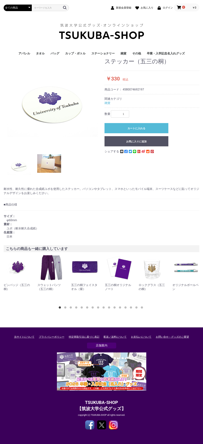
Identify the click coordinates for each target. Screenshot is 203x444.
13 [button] (126, 308)
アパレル (24, 53)
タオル (40, 53)
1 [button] (60, 308)
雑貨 (123, 53)
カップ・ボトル (75, 53)
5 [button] (82, 308)
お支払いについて (141, 336)
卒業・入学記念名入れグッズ (166, 53)
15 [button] (137, 308)
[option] (52, 103)
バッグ (55, 53)
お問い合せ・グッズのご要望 (172, 336)
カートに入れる (136, 128)
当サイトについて (24, 336)
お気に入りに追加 (136, 141)
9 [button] (104, 308)
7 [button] (93, 308)
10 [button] (110, 308)
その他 (136, 53)
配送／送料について (115, 336)
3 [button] (71, 308)
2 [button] (66, 308)
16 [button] (142, 308)
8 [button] (99, 308)
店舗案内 (101, 345)
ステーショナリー (103, 53)
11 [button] (115, 308)
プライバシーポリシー (51, 336)
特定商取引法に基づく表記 (84, 336)
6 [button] (88, 308)
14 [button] (132, 308)
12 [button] (121, 308)
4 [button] (77, 308)
